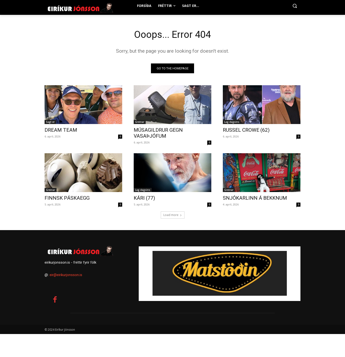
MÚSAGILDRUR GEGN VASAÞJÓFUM (158, 133)
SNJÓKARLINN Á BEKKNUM (255, 198)
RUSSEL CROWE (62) (246, 130)
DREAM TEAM (61, 130)
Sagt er (50, 122)
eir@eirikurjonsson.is (66, 275)
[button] (294, 5)
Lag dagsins (231, 122)
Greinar (139, 122)
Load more (172, 215)
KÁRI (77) (144, 198)
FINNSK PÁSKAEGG (67, 198)
